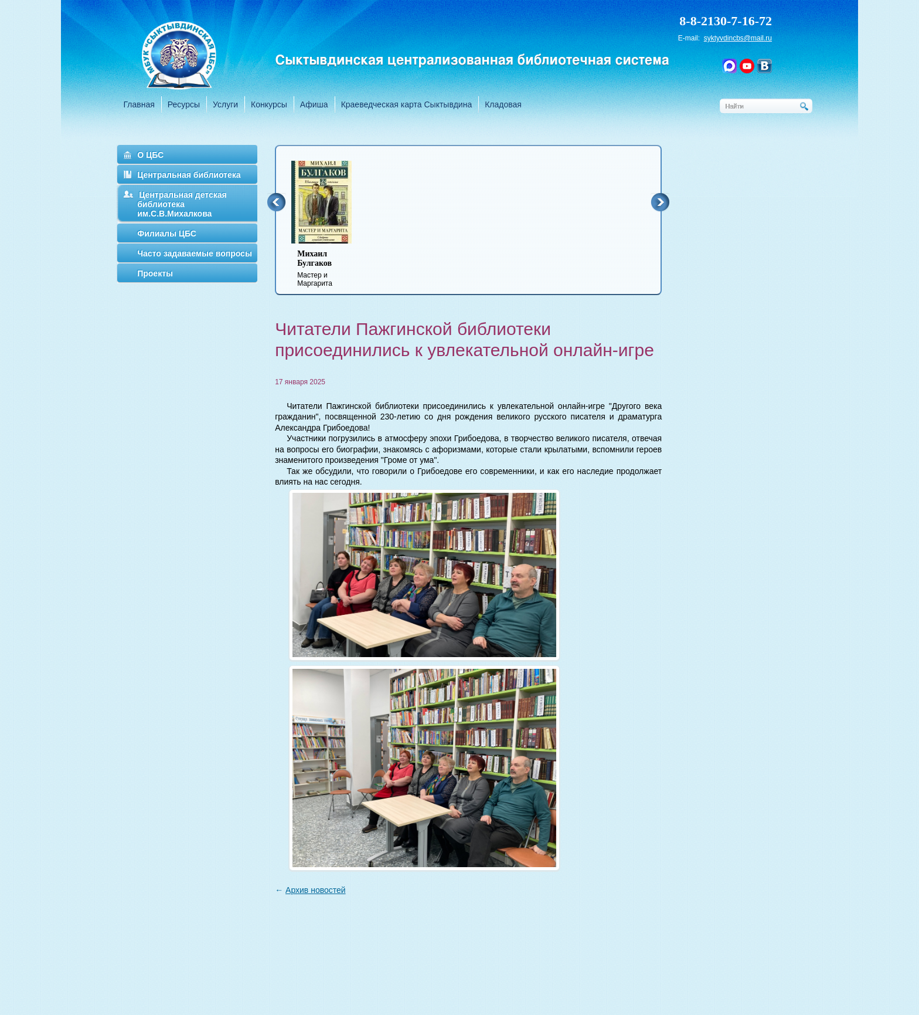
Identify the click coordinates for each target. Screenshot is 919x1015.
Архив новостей (315, 890)
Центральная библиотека (188, 175)
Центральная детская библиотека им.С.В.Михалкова (182, 204)
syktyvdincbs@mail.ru (738, 38)
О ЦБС (150, 155)
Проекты (155, 273)
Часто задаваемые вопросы (194, 253)
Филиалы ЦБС (166, 233)
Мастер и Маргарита (328, 268)
